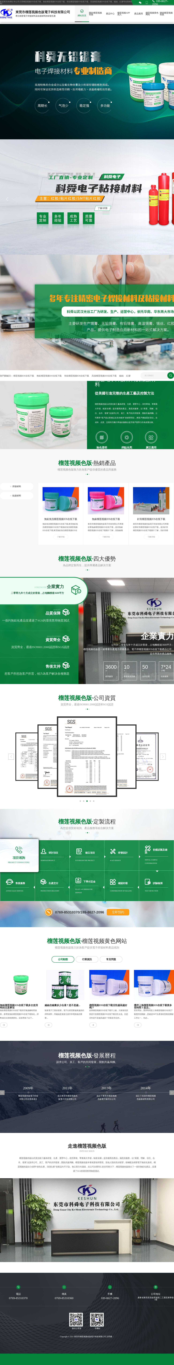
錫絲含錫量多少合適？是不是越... (62, 1005)
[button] (80, 801)
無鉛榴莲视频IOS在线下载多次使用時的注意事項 (19, 1005)
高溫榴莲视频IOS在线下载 (101, 2)
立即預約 (118, 912)
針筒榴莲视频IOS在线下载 (151, 519)
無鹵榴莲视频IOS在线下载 (106, 519)
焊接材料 (16, 486)
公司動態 (63, 959)
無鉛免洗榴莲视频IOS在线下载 (60, 519)
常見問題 (111, 959)
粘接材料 (16, 496)
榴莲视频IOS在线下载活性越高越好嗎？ (108, 1005)
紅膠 (121, 2)
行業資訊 (87, 959)
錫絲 (116, 2)
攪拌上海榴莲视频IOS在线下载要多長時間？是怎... (153, 1005)
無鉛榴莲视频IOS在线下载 (54, 2)
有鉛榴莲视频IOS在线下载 (77, 2)
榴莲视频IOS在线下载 (32, 2)
